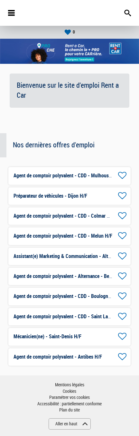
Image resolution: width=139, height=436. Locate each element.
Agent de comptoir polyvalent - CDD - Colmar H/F (64, 216)
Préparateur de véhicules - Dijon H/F (50, 196)
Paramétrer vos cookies (69, 397)
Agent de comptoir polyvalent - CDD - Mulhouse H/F (67, 176)
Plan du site (69, 410)
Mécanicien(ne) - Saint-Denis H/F (47, 336)
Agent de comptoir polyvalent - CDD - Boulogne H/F (66, 296)
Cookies (69, 391)
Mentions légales (69, 385)
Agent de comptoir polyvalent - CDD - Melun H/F (63, 236)
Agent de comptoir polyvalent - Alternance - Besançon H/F (73, 276)
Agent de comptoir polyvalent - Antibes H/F (58, 357)
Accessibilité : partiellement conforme (69, 404)
